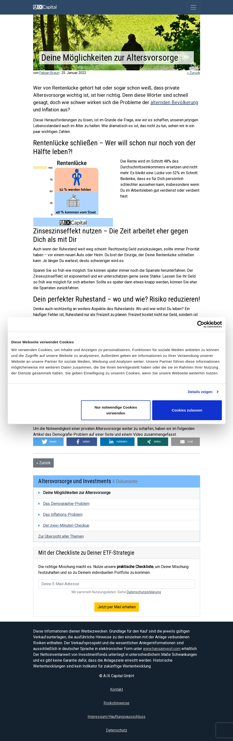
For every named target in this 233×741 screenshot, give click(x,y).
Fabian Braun (49, 73)
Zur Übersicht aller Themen (61, 536)
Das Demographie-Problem (66, 503)
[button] (48, 441)
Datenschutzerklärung (144, 592)
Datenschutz (116, 730)
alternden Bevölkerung (174, 102)
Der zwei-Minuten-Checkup (66, 525)
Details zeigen (200, 392)
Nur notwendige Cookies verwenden (115, 410)
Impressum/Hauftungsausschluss (116, 716)
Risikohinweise (116, 703)
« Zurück (193, 73)
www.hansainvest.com (161, 648)
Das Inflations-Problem (63, 514)
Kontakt (116, 689)
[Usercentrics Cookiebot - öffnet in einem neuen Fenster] (201, 324)
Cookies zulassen (187, 410)
